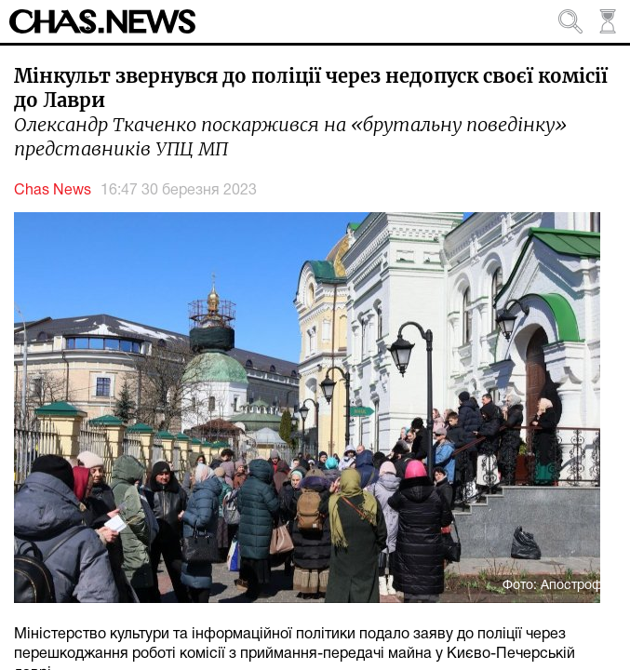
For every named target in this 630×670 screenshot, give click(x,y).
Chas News (52, 190)
